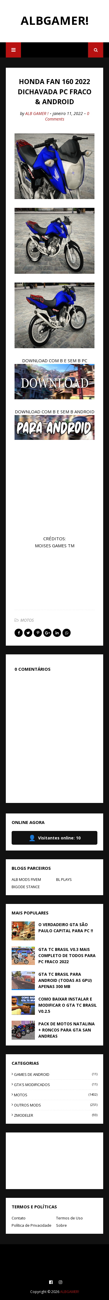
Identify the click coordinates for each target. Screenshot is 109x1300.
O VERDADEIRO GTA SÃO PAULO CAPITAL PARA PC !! (65, 927)
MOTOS (27, 620)
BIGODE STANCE (26, 886)
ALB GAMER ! (37, 113)
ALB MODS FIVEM (26, 879)
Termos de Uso (69, 1218)
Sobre (61, 1225)
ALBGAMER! (55, 20)
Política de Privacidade (31, 1225)
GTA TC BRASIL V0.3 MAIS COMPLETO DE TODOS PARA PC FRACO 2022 (67, 955)
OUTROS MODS (55, 1105)
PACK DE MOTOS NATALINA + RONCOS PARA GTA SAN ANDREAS (66, 1030)
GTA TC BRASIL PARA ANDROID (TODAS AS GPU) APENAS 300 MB (65, 980)
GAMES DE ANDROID (55, 1074)
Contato (19, 1218)
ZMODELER (55, 1115)
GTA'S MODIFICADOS (55, 1084)
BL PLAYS (64, 879)
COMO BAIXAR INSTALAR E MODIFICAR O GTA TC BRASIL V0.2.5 (67, 1005)
